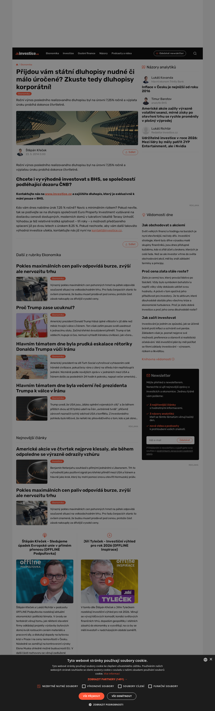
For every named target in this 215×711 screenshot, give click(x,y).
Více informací (112, 673)
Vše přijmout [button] (91, 696)
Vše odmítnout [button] (122, 696)
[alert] (107, 355)
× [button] (210, 659)
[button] (107, 679)
